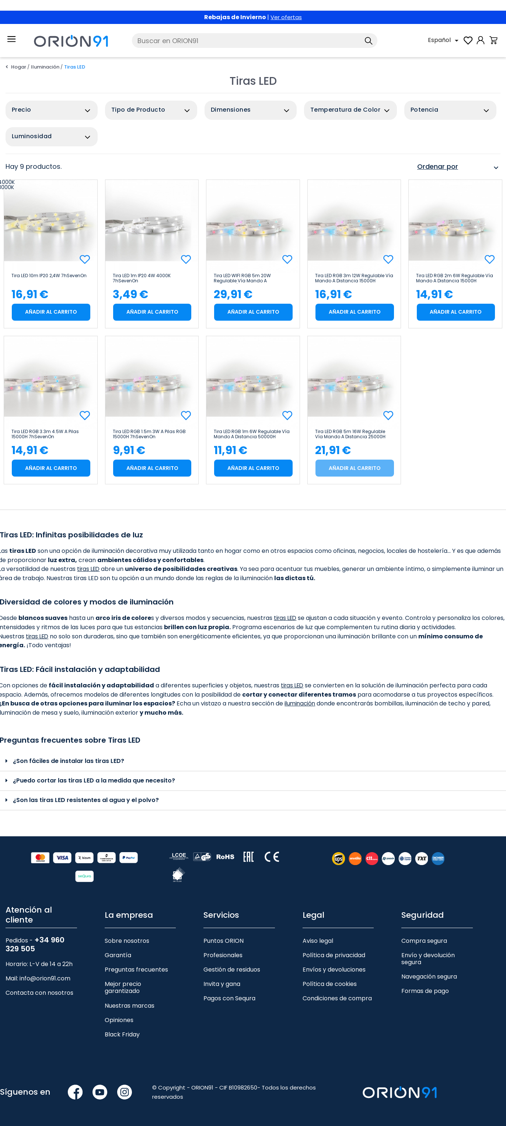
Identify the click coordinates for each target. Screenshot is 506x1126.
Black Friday (122, 1034)
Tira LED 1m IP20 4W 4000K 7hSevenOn (142, 278)
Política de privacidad (334, 955)
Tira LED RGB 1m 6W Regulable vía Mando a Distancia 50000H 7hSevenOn (252, 434)
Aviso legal (318, 941)
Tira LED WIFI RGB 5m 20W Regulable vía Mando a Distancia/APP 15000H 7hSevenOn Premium (251, 278)
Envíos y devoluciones (334, 969)
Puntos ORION (223, 941)
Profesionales (222, 955)
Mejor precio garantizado (123, 987)
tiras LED (89, 569)
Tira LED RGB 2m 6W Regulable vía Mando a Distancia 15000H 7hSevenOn (454, 278)
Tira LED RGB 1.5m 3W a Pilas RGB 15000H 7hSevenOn (149, 434)
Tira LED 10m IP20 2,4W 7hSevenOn (49, 276)
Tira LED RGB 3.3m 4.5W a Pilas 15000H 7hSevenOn (45, 434)
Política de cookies (330, 984)
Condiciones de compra (337, 998)
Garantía (118, 955)
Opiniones (119, 1020)
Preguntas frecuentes (136, 969)
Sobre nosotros (127, 941)
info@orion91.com (45, 978)
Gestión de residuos (231, 969)
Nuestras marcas (129, 1005)
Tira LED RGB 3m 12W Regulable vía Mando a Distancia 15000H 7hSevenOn (354, 278)
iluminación (301, 703)
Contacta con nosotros (39, 993)
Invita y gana (221, 984)
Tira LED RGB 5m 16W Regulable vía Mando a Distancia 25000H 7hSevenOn (350, 434)
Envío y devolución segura (428, 958)
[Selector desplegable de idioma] (444, 40)
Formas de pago (425, 991)
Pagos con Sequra (229, 998)
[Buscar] (254, 40)
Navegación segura (429, 976)
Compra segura (424, 941)
